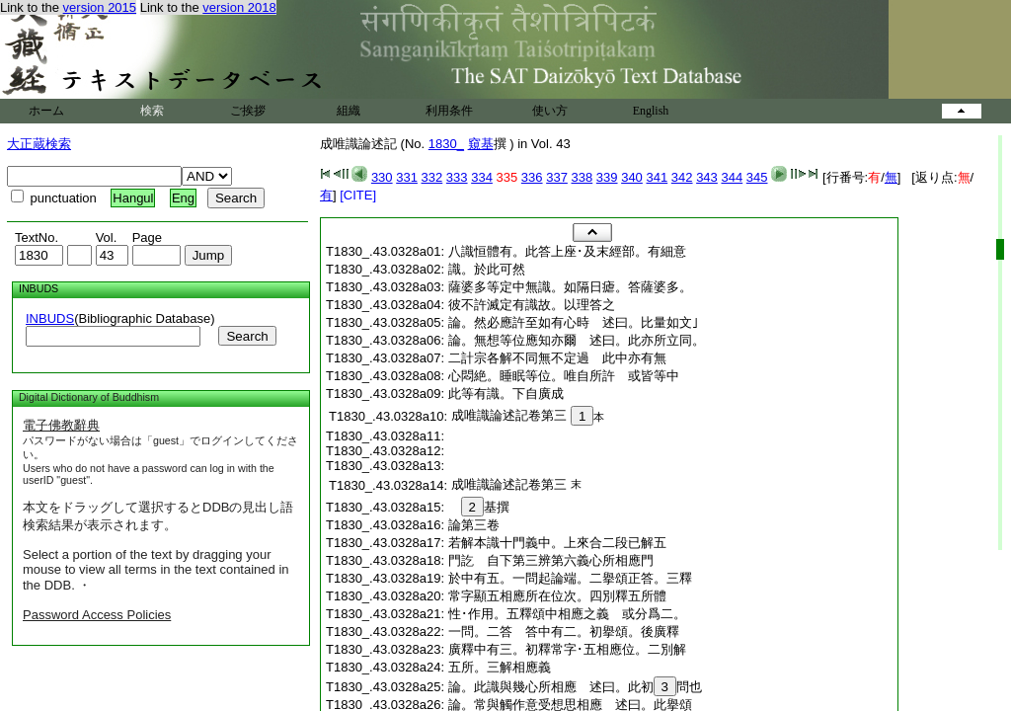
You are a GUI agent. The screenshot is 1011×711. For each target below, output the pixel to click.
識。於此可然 (493, 269)
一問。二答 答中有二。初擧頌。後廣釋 (563, 631)
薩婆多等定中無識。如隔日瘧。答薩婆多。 (570, 286)
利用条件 (449, 111)
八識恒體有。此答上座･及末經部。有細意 (567, 251)
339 (607, 177)
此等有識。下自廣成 (512, 393)
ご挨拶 (248, 111)
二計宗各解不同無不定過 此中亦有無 (557, 358)
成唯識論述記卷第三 (509, 415)
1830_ (446, 143)
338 (582, 177)
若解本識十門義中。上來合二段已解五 (557, 542)
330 (382, 177)
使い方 (550, 111)
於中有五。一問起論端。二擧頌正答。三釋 (570, 578)
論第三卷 (474, 524)
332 (432, 177)
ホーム (46, 111)
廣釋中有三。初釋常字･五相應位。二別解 (567, 649)
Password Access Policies (97, 614)
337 (557, 177)
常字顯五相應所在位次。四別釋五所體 (557, 596)
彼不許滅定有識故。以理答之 (538, 304)
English (651, 111)
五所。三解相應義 (506, 667)
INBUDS (50, 318)
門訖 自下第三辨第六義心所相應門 (551, 560)
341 (656, 177)
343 (707, 177)
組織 (348, 111)
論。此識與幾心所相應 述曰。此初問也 (575, 686)
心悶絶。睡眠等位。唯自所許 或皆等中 (563, 375)
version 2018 (238, 7)
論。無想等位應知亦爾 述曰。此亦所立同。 (576, 340)
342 (682, 177)
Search (247, 336)
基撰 (485, 507)
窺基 (481, 143)
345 (757, 177)
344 (731, 177)
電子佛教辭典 (61, 425)
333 (457, 177)
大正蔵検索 (39, 143)
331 (407, 177)
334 (482, 177)
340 (632, 177)
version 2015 (99, 7)
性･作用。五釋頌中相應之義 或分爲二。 (567, 613)
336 (532, 177)
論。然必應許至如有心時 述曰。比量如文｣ (573, 322)
